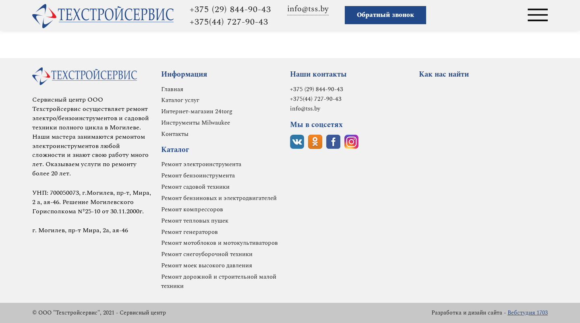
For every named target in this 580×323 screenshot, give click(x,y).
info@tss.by (308, 9)
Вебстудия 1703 (528, 312)
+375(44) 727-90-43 (229, 22)
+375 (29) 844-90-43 (230, 9)
